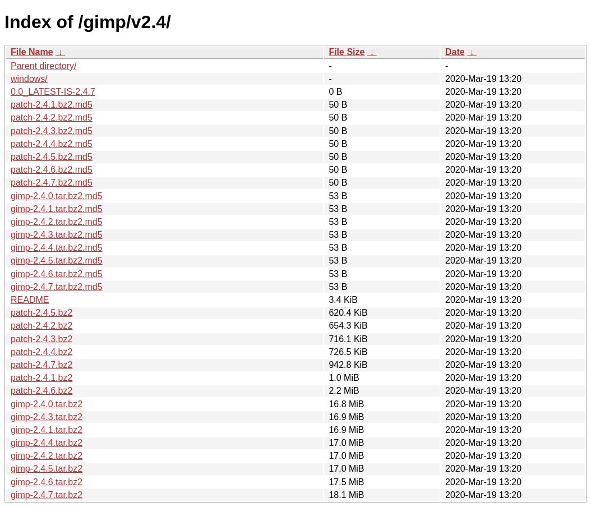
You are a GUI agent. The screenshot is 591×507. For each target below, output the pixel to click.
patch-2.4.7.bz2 (41, 365)
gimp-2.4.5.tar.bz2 (46, 468)
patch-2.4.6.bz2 (41, 390)
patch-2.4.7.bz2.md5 (52, 182)
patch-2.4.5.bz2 (41, 312)
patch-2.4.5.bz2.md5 (52, 157)
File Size (346, 52)
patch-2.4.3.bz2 (41, 339)
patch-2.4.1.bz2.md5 (52, 104)
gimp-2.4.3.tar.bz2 (46, 417)
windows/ (29, 79)
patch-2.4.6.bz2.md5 (52, 169)
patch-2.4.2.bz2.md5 (52, 117)
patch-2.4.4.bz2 (41, 352)
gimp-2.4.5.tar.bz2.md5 (57, 260)
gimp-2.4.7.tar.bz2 (46, 495)
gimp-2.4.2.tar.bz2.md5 (57, 222)
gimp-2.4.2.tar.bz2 (46, 455)
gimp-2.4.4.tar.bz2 (46, 443)
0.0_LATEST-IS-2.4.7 (53, 91)
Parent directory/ (43, 66)
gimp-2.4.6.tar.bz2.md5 (57, 274)
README (30, 300)
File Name (32, 52)
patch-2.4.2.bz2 (41, 325)
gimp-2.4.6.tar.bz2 (46, 482)
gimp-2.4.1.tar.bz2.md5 (57, 209)
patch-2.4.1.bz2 (41, 377)
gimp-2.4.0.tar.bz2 (46, 404)
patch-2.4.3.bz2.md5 (52, 131)
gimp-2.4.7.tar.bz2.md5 (57, 287)
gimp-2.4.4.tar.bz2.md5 (57, 247)
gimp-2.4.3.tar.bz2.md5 (57, 234)
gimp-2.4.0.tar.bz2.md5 (57, 196)
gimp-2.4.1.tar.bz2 (46, 430)
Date (455, 52)
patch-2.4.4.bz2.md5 (52, 144)
